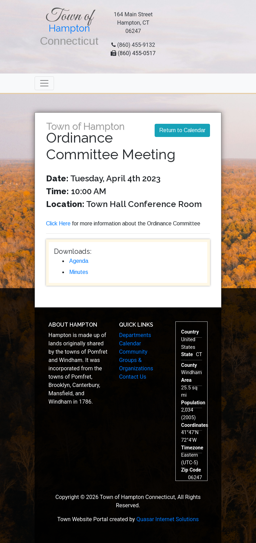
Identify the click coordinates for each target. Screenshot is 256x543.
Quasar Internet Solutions (167, 519)
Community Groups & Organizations (136, 360)
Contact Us (132, 376)
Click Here (58, 223)
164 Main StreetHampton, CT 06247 (133, 22)
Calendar (130, 343)
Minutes (78, 272)
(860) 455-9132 (136, 45)
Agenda (78, 261)
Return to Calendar (182, 130)
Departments (135, 335)
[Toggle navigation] (44, 83)
